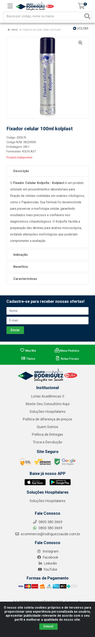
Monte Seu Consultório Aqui (48, 404)
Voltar (80, 28)
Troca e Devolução (47, 442)
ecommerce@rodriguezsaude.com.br (47, 534)
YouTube (47, 569)
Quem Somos (47, 427)
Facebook (47, 557)
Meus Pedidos (67, 350)
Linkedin (47, 563)
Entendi (48, 626)
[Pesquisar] (87, 16)
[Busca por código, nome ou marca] (43, 16)
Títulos (28, 358)
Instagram (47, 551)
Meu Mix (28, 350)
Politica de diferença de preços (47, 419)
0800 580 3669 (47, 528)
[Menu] (10, 6)
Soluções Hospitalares (47, 412)
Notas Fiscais (67, 358)
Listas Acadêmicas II (47, 396)
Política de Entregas (47, 435)
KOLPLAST (29, 151)
